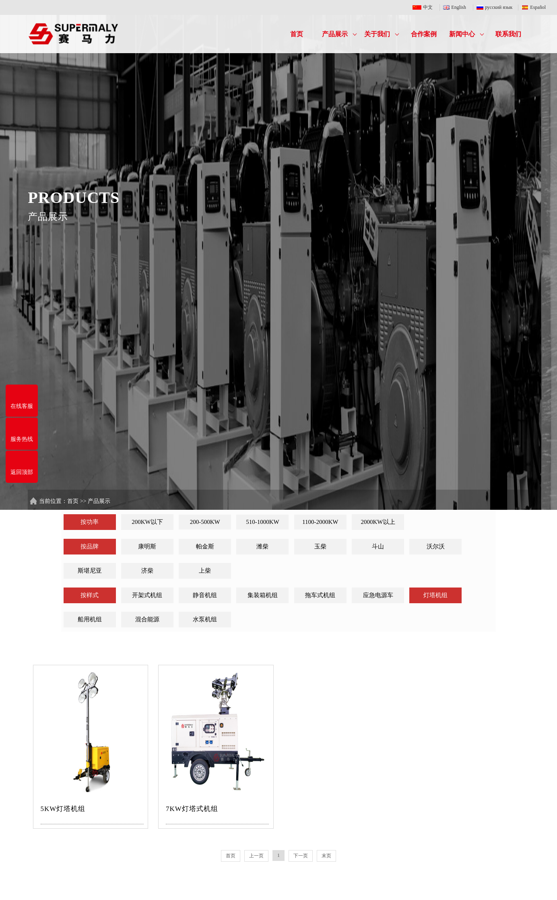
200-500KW (205, 522)
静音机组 (205, 595)
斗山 (378, 546)
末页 (326, 856)
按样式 (89, 595)
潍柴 (262, 546)
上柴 (205, 570)
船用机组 (90, 619)
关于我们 (381, 34)
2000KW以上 (378, 522)
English (456, 7)
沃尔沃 (436, 546)
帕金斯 (205, 546)
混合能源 (147, 619)
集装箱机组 (263, 595)
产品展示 (339, 34)
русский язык (496, 7)
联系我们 (508, 34)
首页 (296, 34)
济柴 (147, 570)
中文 (424, 7)
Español (534, 7)
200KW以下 (147, 522)
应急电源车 (378, 595)
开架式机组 (147, 595)
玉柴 (320, 546)
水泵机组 (205, 619)
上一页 (256, 856)
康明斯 (147, 546)
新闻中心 (466, 34)
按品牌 (89, 546)
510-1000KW (262, 522)
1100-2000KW (320, 522)
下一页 (300, 856)
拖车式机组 (320, 595)
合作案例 (424, 34)
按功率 (89, 522)
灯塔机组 (435, 595)
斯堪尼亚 (90, 570)
